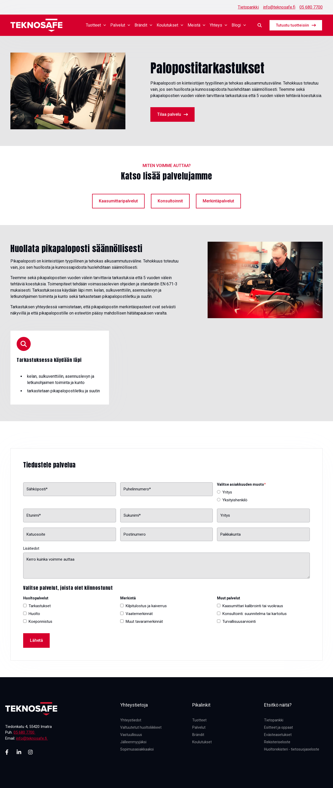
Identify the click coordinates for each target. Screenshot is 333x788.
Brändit (143, 25)
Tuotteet (96, 25)
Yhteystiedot (130, 720)
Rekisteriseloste (277, 742)
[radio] (263, 492)
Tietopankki (248, 7)
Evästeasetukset (278, 735)
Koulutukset (170, 25)
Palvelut (120, 25)
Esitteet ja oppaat (278, 727)
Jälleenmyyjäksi (133, 742)
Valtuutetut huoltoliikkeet (141, 727)
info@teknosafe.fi (279, 7)
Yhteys (218, 25)
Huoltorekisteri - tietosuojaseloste (291, 749)
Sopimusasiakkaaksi (137, 749)
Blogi (239, 25)
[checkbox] (263, 496)
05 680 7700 (311, 7)
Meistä (197, 25)
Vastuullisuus (131, 735)
